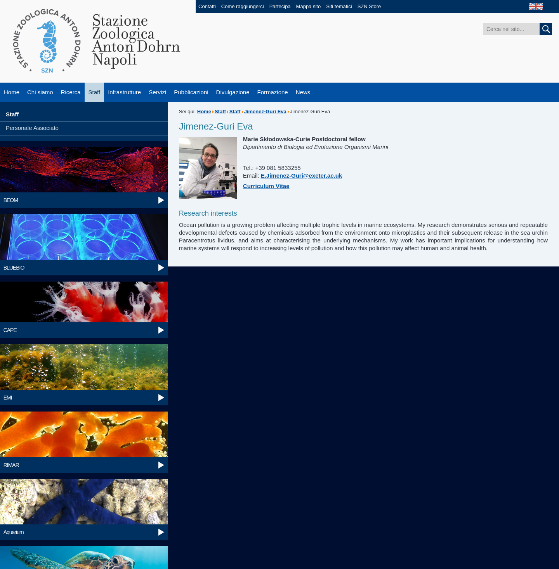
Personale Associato (32, 128)
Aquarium (13, 532)
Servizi (157, 92)
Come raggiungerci (242, 6)
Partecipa (280, 6)
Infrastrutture (124, 92)
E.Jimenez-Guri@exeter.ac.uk (301, 175)
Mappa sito (308, 6)
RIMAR (11, 465)
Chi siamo (40, 92)
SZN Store (369, 6)
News (303, 92)
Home (11, 92)
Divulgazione (233, 92)
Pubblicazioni (191, 92)
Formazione (272, 92)
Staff (95, 92)
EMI (7, 397)
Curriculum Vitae (266, 186)
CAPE (10, 330)
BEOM (10, 200)
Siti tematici (339, 6)
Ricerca (71, 92)
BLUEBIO (13, 268)
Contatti (207, 6)
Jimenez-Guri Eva (265, 111)
